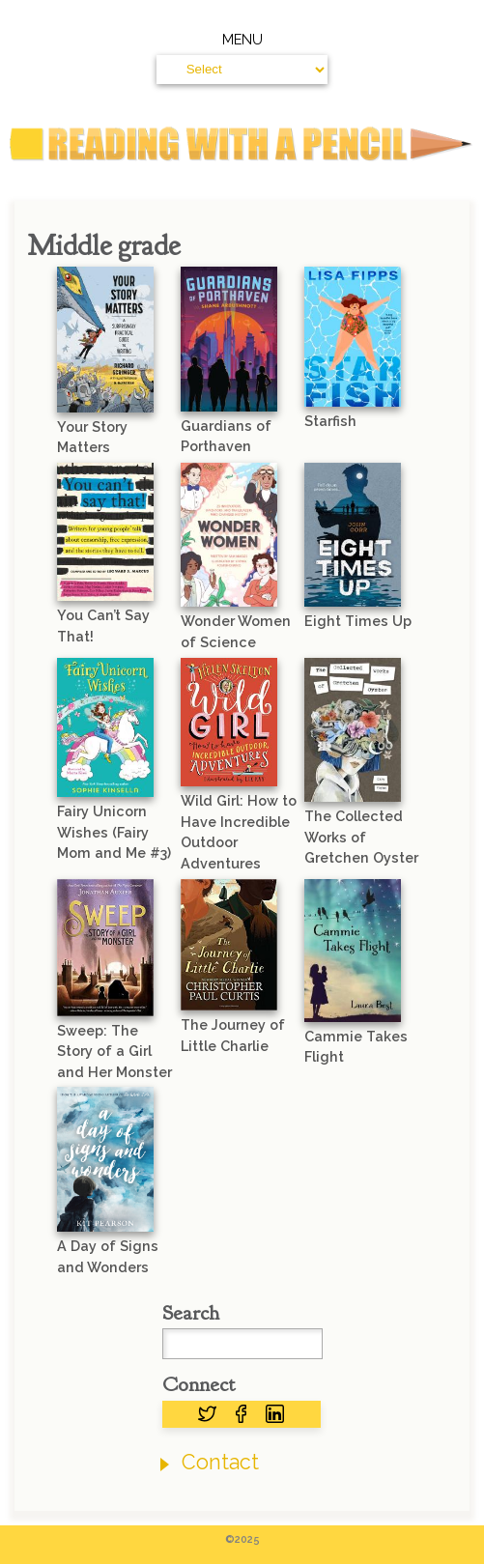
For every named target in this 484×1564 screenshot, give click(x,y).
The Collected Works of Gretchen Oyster (361, 837)
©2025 (242, 1539)
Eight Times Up (358, 620)
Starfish (330, 420)
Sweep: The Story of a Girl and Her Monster (114, 1051)
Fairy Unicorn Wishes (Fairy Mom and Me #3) (114, 832)
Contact (220, 1462)
